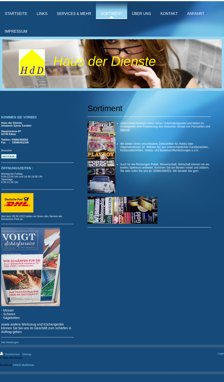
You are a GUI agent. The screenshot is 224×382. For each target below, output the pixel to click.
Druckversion (10, 354)
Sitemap (26, 354)
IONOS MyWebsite (23, 365)
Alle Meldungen (10, 342)
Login (221, 353)
